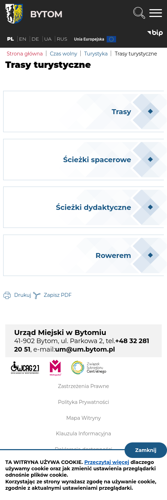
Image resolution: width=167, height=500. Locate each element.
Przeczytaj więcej (106, 462)
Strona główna (25, 54)
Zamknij (145, 450)
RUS (62, 39)
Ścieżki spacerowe (97, 159)
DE (35, 39)
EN (23, 39)
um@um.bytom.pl (85, 349)
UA (48, 39)
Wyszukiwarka (139, 13)
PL (10, 39)
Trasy (121, 111)
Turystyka (96, 54)
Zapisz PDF (58, 295)
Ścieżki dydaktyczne (93, 207)
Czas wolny (63, 54)
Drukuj (22, 295)
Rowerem (113, 255)
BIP (155, 33)
